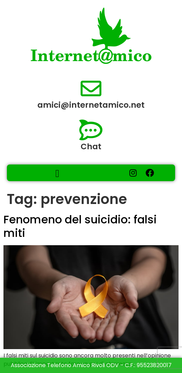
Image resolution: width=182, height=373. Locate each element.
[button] (57, 173)
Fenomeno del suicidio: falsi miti (80, 226)
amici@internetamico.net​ (91, 104)
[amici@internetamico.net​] (91, 88)
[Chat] (91, 130)
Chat (91, 146)
